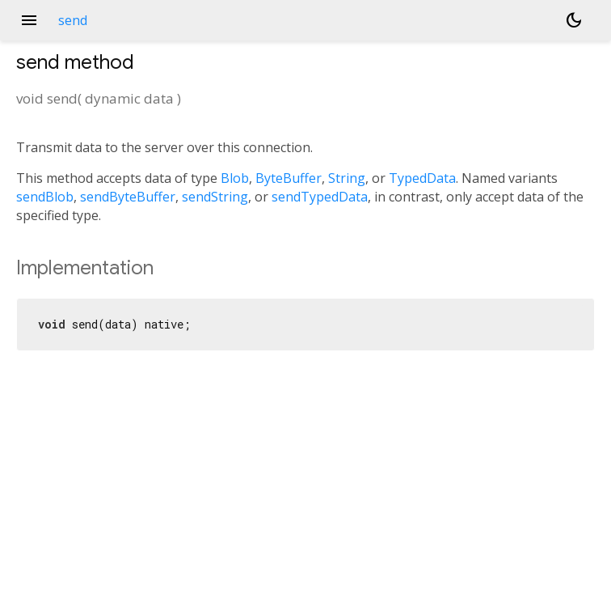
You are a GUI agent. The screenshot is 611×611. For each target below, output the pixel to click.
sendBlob (45, 197)
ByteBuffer (288, 178)
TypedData (422, 178)
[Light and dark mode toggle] (574, 20)
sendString (215, 197)
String (346, 178)
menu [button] (29, 20)
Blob (235, 178)
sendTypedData (320, 197)
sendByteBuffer (127, 197)
